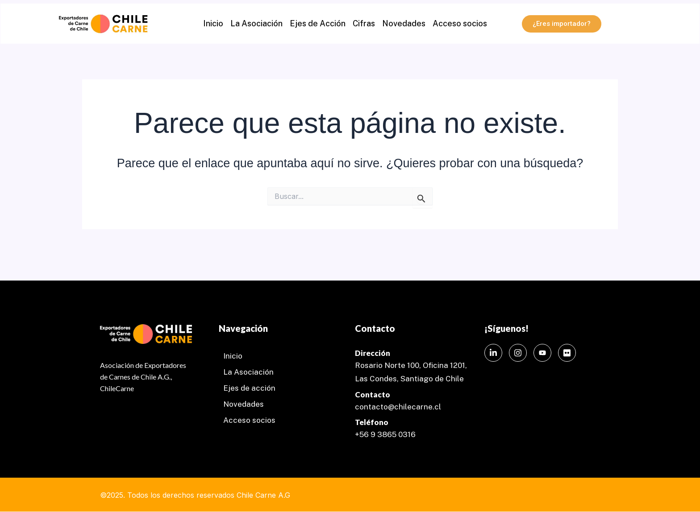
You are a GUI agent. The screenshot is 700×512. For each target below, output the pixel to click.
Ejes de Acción (318, 23)
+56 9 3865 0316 (385, 434)
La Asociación (256, 23)
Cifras (364, 23)
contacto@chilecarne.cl (398, 406)
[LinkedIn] (493, 353)
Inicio (213, 23)
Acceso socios (460, 23)
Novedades (403, 23)
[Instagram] (518, 353)
